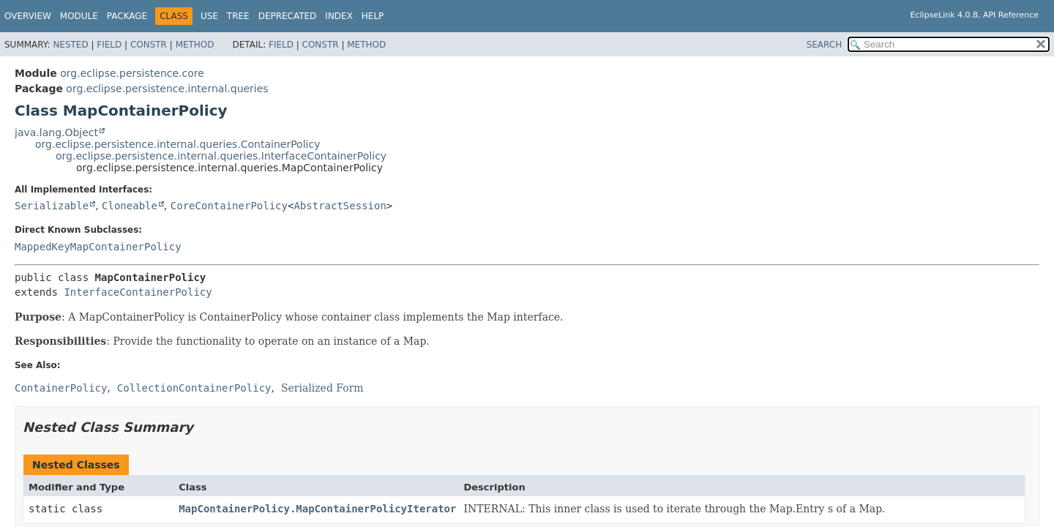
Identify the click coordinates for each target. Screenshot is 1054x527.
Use (209, 16)
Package (127, 16)
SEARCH (824, 45)
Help (373, 16)
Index (339, 16)
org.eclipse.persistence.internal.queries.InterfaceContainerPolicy (221, 156)
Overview (27, 16)
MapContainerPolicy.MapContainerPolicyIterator (317, 509)
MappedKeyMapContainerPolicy (98, 247)
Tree (238, 16)
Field (109, 45)
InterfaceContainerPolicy (138, 292)
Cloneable (129, 206)
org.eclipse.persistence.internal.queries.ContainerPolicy (177, 144)
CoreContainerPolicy (229, 206)
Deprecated (287, 16)
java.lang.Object (56, 132)
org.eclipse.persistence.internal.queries (167, 88)
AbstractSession (340, 206)
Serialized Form (322, 388)
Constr (148, 45)
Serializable (52, 206)
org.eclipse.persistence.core (132, 73)
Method (195, 45)
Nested (70, 45)
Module (79, 16)
